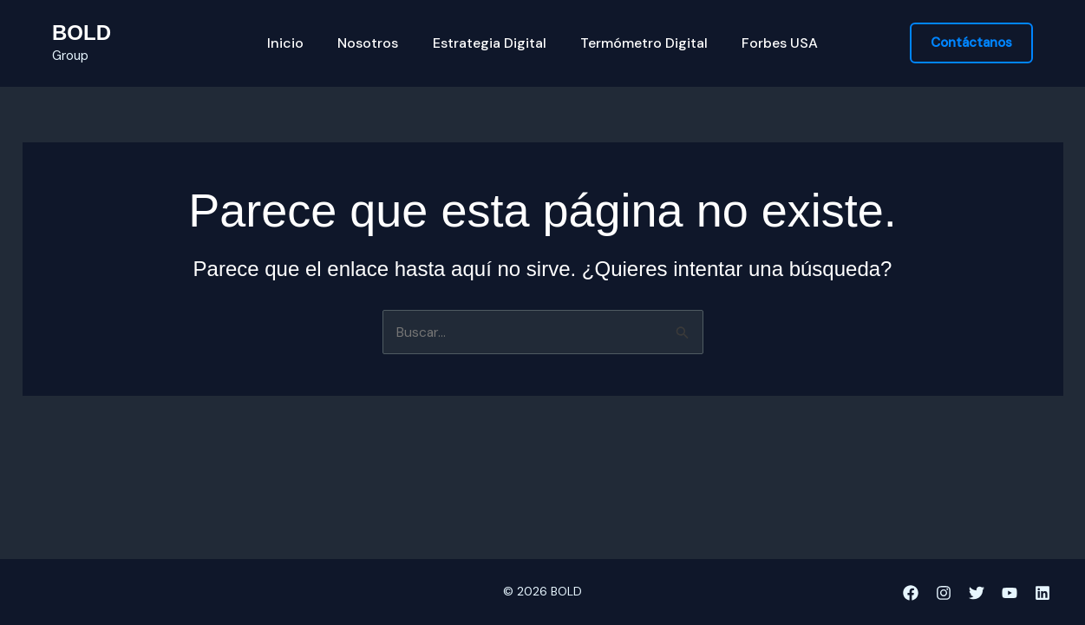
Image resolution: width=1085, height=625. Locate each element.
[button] (971, 43)
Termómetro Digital (638, 43)
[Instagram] (943, 593)
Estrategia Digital (489, 43)
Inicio (298, 43)
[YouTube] (1009, 593)
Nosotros (374, 43)
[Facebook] (910, 593)
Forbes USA (767, 43)
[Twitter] (976, 593)
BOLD (81, 32)
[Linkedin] (1042, 593)
